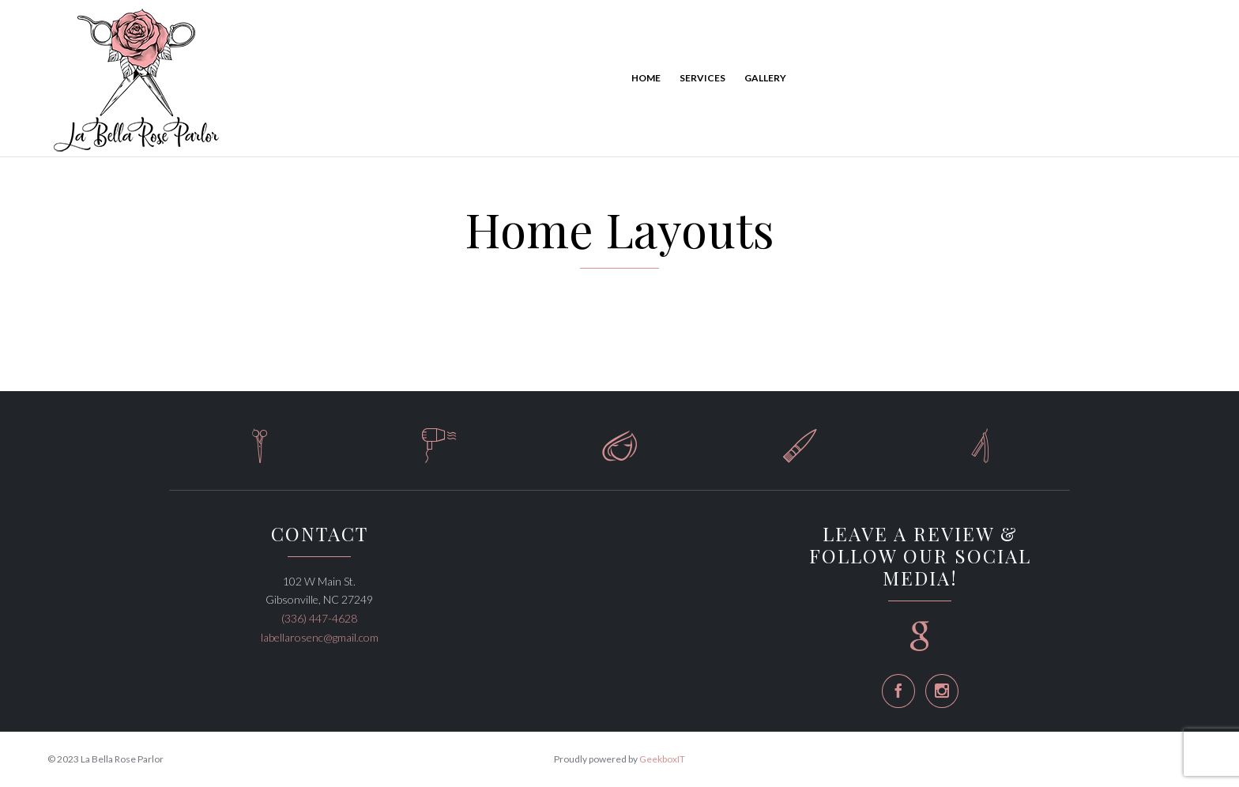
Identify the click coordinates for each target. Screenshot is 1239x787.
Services (702, 78)
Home (646, 78)
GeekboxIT (662, 759)
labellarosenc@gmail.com (319, 637)
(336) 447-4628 (319, 618)
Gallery (765, 78)
